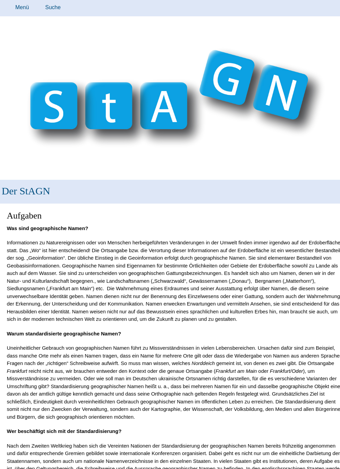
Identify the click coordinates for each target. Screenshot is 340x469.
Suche (53, 7)
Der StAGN (26, 190)
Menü (22, 7)
